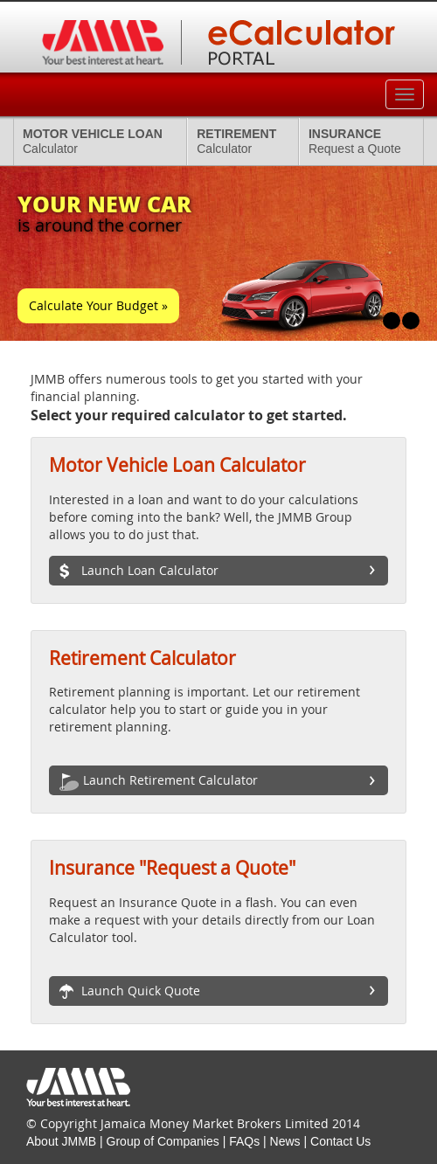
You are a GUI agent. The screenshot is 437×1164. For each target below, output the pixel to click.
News (285, 1141)
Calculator (93, 141)
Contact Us (340, 1141)
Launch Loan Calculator (138, 571)
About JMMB (61, 1141)
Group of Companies (163, 1141)
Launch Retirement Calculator (158, 781)
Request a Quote (355, 141)
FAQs (244, 1141)
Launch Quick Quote (129, 991)
